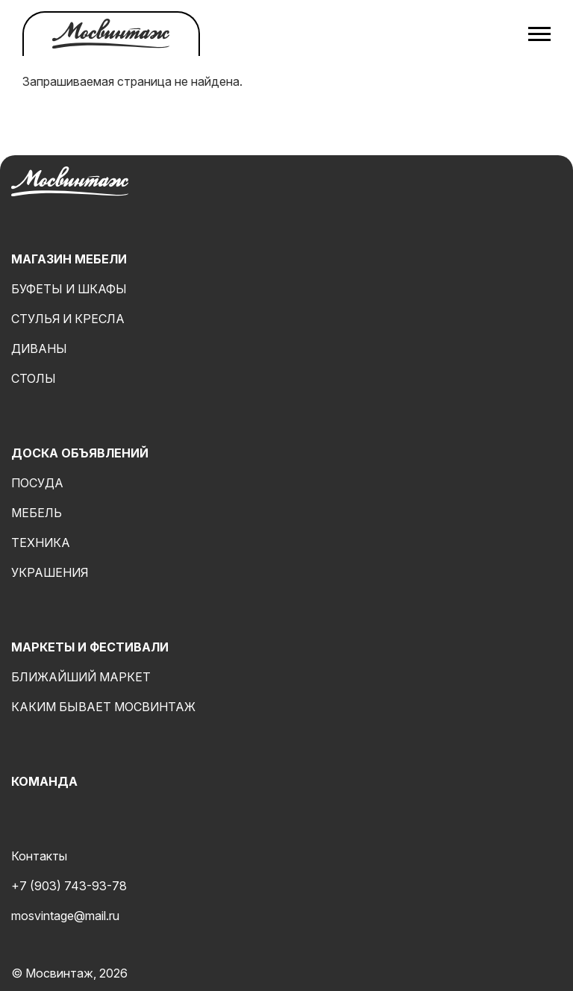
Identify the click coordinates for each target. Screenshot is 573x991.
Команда (44, 781)
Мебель (36, 512)
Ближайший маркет (81, 676)
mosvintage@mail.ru (65, 915)
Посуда (37, 482)
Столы (33, 378)
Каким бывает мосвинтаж (103, 706)
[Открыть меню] (539, 34)
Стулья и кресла (68, 318)
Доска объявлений (79, 453)
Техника (40, 542)
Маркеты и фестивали (90, 647)
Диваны (39, 348)
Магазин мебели (69, 258)
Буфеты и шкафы (69, 288)
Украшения (49, 572)
